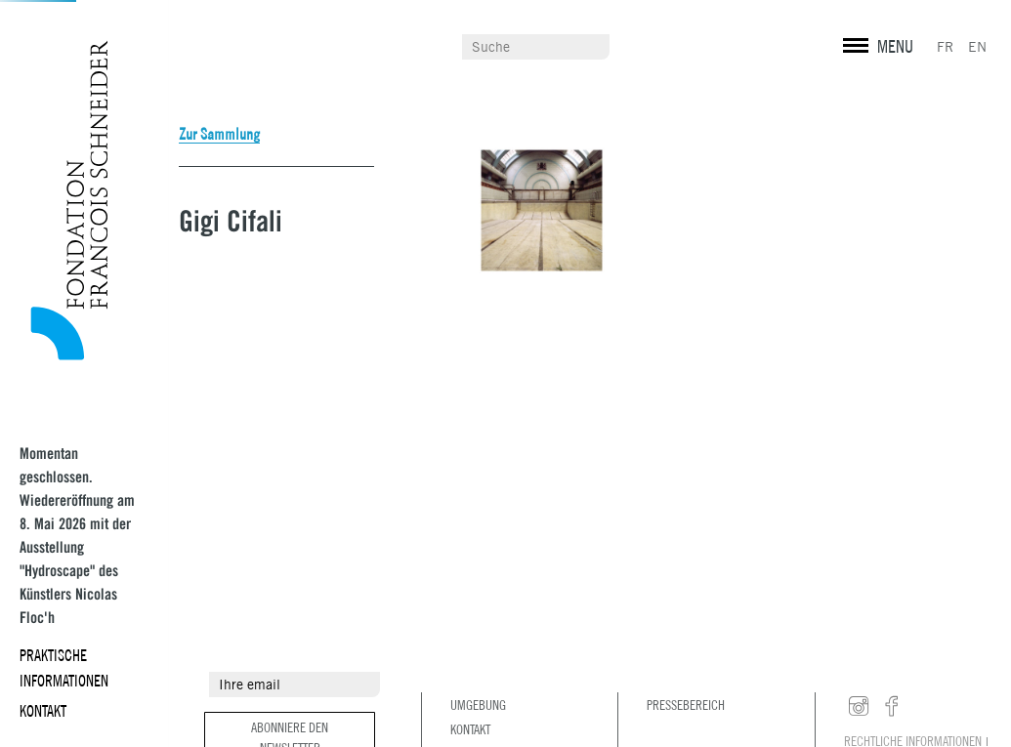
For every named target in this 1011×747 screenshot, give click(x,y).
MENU (895, 46)
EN (977, 47)
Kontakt (43, 711)
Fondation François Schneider (63, 200)
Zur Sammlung (219, 134)
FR (945, 47)
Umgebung (478, 705)
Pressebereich (686, 705)
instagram (858, 707)
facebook (891, 707)
